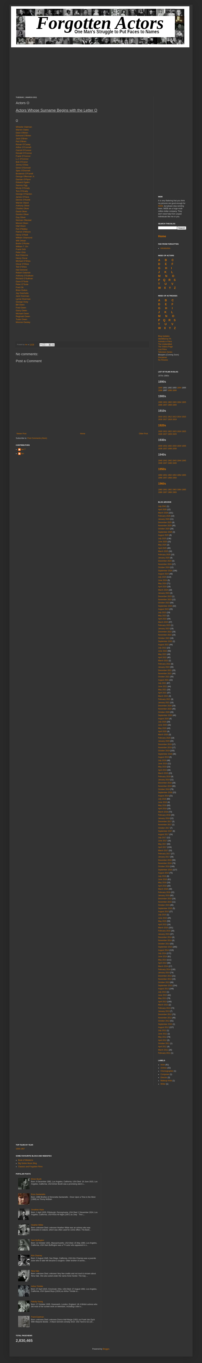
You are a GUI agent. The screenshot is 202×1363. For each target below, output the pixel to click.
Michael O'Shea (23, 261)
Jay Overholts (22, 293)
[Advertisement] (101, 69)
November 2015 (165, 902)
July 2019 (162, 760)
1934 (179, 446)
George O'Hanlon (24, 194)
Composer (164, 1074)
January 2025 (164, 558)
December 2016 (165, 860)
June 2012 (162, 1034)
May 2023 (162, 616)
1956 (160, 478)
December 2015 (165, 899)
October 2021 (164, 677)
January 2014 (164, 972)
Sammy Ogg (21, 185)
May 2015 (162, 921)
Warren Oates (22, 130)
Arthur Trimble (37, 1286)
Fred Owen (21, 307)
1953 (174, 475)
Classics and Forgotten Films (30, 1167)
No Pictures (163, 360)
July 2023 (162, 612)
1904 (179, 402)
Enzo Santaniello (38, 1194)
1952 (170, 475)
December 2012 (165, 1014)
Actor (162, 1065)
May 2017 (162, 844)
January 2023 (164, 628)
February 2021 (164, 699)
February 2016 (164, 892)
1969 (174, 492)
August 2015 (163, 911)
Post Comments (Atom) (37, 438)
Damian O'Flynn (23, 179)
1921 (165, 431)
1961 (165, 490)
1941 (165, 460)
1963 (174, 490)
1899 (174, 390)
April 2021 (162, 693)
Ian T (23, 449)
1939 (174, 448)
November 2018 (165, 786)
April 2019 (162, 770)
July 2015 (162, 915)
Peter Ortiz (21, 252)
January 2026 (164, 519)
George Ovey (22, 302)
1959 (174, 478)
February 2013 (164, 1008)
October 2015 (164, 905)
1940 (160, 460)
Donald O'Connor (24, 153)
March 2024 (163, 590)
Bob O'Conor (22, 162)
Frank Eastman (37, 1317)
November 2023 (165, 599)
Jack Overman (22, 296)
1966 (160, 492)
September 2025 (165, 532)
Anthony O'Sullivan (24, 275)
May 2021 (162, 690)
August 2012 (163, 1027)
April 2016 (162, 886)
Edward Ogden (23, 182)
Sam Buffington (37, 1240)
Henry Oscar (21, 258)
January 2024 (164, 593)
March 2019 (163, 773)
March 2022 (163, 660)
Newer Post (21, 434)
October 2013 (164, 982)
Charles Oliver (22, 208)
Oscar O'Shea (22, 264)
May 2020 (162, 728)
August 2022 (163, 645)
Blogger (106, 1349)
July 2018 (162, 799)
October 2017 (164, 828)
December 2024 (165, 561)
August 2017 (163, 834)
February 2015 (164, 931)
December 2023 (165, 596)
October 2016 (164, 866)
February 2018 (164, 815)
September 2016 (165, 870)
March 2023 (163, 622)
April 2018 (162, 808)
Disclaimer (162, 357)
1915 (184, 417)
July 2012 (162, 1030)
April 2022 (162, 657)
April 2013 (162, 1002)
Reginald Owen (23, 316)
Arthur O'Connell (23, 147)
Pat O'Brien (21, 141)
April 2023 (162, 619)
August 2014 (163, 950)
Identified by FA (164, 339)
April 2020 (162, 731)
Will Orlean (21, 240)
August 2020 (163, 719)
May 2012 (162, 1037)
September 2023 (165, 606)
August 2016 (163, 873)
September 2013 (165, 985)
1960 (160, 490)
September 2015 (165, 908)
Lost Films (162, 349)
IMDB (160, 206)
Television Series (165, 352)
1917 (165, 419)
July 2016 (162, 876)
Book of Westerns (25, 1160)
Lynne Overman (23, 299)
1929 (174, 434)
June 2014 (162, 956)
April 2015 (162, 924)
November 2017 (165, 825)
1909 (174, 405)
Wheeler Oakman (24, 127)
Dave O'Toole (22, 281)
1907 (165, 405)
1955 (184, 475)
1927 (165, 434)
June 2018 (162, 802)
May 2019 (162, 767)
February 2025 (164, 554)
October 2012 (164, 1021)
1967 (165, 492)
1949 (174, 463)
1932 (170, 446)
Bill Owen (20, 304)
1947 (165, 463)
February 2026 (164, 516)
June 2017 (162, 841)
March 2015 (163, 928)
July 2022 (162, 648)
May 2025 (162, 545)
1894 (179, 388)
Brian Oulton (21, 290)
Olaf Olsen (21, 226)
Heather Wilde (37, 1225)
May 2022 (162, 654)
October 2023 (164, 603)
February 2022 (164, 664)
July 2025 (162, 538)
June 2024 (162, 580)
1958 (170, 478)
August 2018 (163, 796)
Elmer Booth (36, 1179)
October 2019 (164, 751)
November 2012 (165, 1018)
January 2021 (164, 702)
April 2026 (162, 509)
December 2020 (165, 706)
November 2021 (165, 673)
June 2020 (162, 725)
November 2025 (165, 525)
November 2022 (165, 635)
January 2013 (164, 1011)
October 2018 (164, 789)
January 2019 (164, 780)
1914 (179, 417)
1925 (184, 431)
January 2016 (164, 895)
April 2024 (162, 587)
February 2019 (164, 776)
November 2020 (165, 709)
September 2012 (165, 1024)
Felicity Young (37, 1302)
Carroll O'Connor (23, 150)
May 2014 (162, 960)
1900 (160, 402)
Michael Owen (22, 313)
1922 (170, 431)
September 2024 (165, 571)
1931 (165, 446)
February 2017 (164, 854)
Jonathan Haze (37, 1210)
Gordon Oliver (22, 214)
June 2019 (162, 763)
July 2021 (162, 683)
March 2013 (163, 1005)
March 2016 (163, 889)
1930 (160, 446)
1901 (165, 402)
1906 (160, 405)
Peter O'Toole (22, 284)
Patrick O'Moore (23, 232)
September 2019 (165, 754)
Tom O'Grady (22, 191)
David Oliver (21, 211)
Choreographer (166, 1071)
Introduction (165, 248)
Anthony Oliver (23, 205)
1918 (170, 419)
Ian (26, 344)
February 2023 (164, 625)
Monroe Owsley (23, 322)
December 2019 (165, 744)
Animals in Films (165, 341)
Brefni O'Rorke (22, 243)
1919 (174, 419)
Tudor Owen (21, 319)
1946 (160, 463)
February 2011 (164, 1053)
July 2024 (162, 577)
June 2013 (162, 995)
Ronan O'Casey (23, 144)
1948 (170, 463)
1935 (184, 446)
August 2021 (163, 680)
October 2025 (164, 529)
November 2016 (165, 863)
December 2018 (165, 783)
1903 (174, 402)
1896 (160, 390)
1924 (179, 431)
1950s (162, 469)
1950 (160, 475)
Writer (163, 1084)
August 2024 (163, 574)
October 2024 (164, 567)
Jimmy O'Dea (22, 165)
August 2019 (163, 757)
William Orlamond (24, 237)
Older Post (143, 434)
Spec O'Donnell (23, 170)
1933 (174, 446)
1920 (160, 431)
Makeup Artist (166, 1081)
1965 (184, 490)
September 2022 (165, 641)
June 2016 (162, 879)
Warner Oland (22, 203)
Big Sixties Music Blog (27, 1163)
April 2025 (162, 548)
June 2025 (162, 542)
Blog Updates (163, 336)
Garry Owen (21, 310)
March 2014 (163, 966)
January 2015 (164, 934)
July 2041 (162, 506)
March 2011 (163, 1050)
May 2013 (162, 998)
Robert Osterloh (23, 272)
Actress (163, 1068)
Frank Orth (21, 249)
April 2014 (162, 963)
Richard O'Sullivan (24, 278)
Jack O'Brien (21, 138)
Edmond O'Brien (23, 135)
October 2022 (164, 638)
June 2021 (162, 686)
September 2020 (165, 715)
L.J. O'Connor (22, 159)
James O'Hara (22, 197)
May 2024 (162, 583)
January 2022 (164, 667)
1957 (165, 478)
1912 (170, 417)
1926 (160, 434)
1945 (184, 460)
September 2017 (165, 831)
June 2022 (162, 651)
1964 (179, 490)
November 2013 (165, 979)
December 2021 (165, 670)
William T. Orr (22, 246)
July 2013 (162, 992)
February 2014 (164, 969)
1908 (170, 405)
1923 (174, 431)
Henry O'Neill (22, 235)
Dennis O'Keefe (23, 200)
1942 (170, 460)
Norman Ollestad (23, 220)
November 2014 (165, 940)
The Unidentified (165, 344)
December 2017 (165, 821)
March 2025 (163, 551)
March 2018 (163, 812)
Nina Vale (35, 1271)
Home (82, 434)
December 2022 (165, 632)
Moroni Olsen (22, 223)
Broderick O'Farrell (24, 173)
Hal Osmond (21, 270)
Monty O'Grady (23, 188)
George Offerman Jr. (25, 176)
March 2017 (163, 850)
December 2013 (165, 976)
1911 (165, 417)
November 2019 (165, 747)
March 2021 (163, 696)
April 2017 (162, 847)
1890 (160, 388)
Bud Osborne (22, 255)
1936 (160, 448)
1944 (179, 460)
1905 (184, 402)
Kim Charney (36, 1255)
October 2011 (164, 1043)
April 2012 (162, 1040)
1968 (170, 492)
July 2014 (162, 953)
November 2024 (165, 564)
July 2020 (162, 722)
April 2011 (162, 1046)
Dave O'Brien (22, 133)
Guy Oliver (21, 217)
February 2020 (164, 738)
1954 (179, 475)
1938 (170, 448)
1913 (174, 417)
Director (163, 1077)
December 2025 (165, 522)
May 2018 (162, 805)
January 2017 (164, 857)
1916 (160, 419)
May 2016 (162, 882)
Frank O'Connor (23, 156)
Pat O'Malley (21, 229)
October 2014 (164, 944)
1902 (170, 402)
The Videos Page (165, 347)
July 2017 (162, 837)
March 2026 (163, 513)
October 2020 (164, 712)
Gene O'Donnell (23, 168)
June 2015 (162, 918)
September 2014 (165, 947)
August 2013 (163, 989)
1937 (165, 448)
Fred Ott (19, 287)
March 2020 (163, 734)
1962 (170, 490)
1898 (170, 390)
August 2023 (163, 609)
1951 (165, 475)
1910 (160, 417)
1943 (174, 460)
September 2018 (165, 792)
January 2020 (164, 741)
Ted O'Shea (21, 267)
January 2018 (164, 818)
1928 (170, 434)
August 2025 (163, 535)
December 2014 (165, 937)
